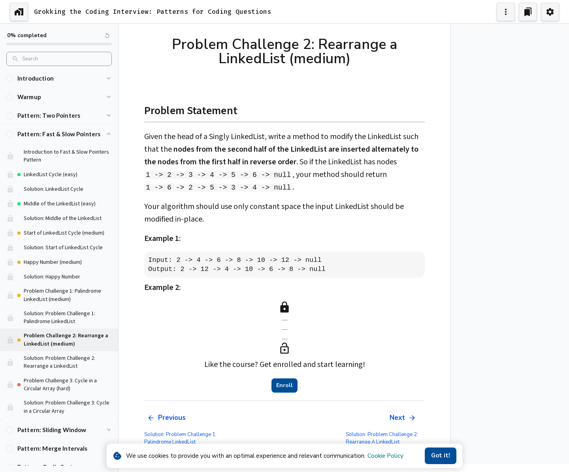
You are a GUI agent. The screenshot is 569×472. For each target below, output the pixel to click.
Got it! (440, 456)
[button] (59, 78)
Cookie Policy (385, 456)
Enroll (284, 385)
